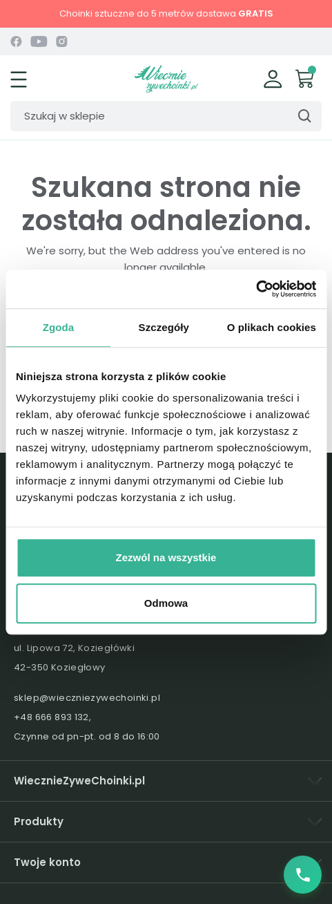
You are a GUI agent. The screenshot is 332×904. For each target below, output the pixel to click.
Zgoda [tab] (59, 327)
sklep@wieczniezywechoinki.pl (87, 697)
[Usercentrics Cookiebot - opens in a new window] (255, 289)
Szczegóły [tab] (164, 327)
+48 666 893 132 (51, 717)
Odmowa (166, 603)
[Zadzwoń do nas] (303, 875)
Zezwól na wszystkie (166, 557)
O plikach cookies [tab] (271, 327)
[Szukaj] (166, 116)
